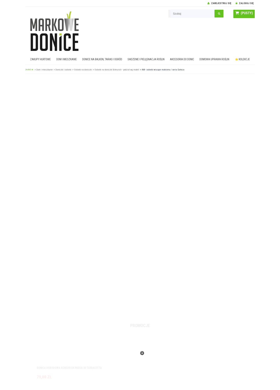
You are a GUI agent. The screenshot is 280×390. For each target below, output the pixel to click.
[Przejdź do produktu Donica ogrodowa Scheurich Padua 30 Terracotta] (140, 352)
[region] (140, 196)
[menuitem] (40, 59)
